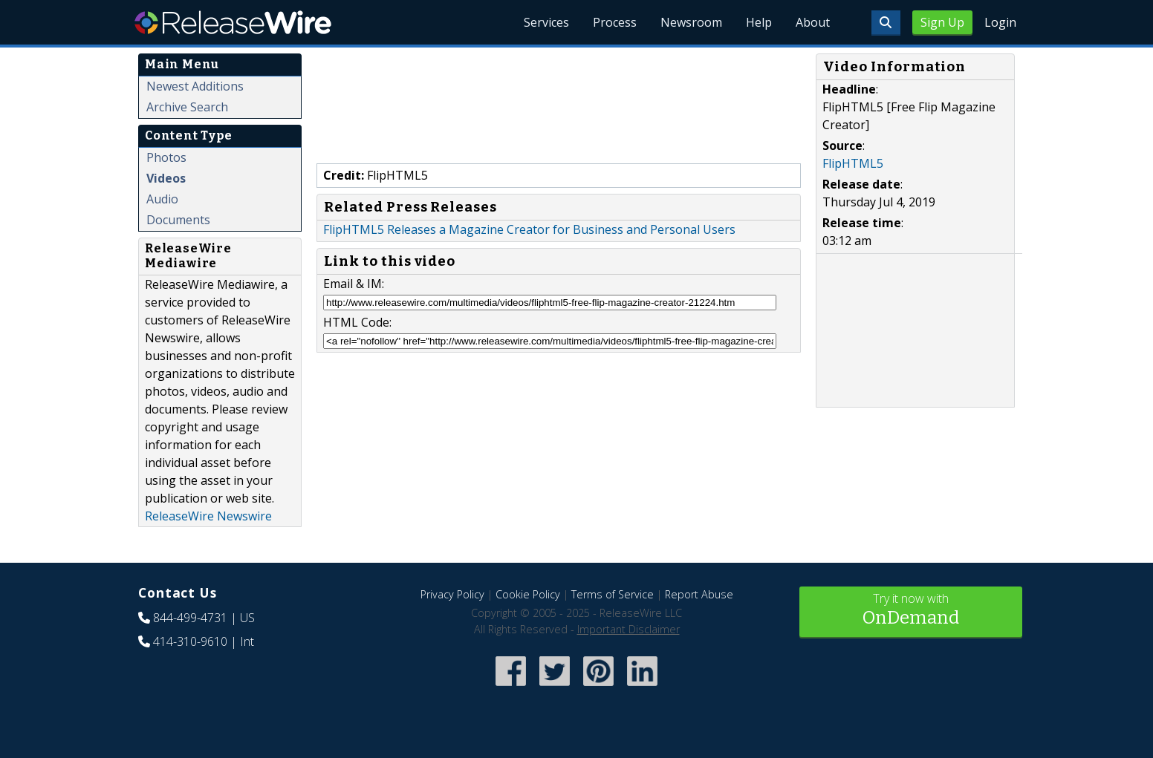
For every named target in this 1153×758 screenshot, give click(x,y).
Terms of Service (612, 594)
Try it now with (910, 610)
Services (546, 22)
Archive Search (187, 107)
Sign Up (942, 22)
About (813, 22)
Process (615, 22)
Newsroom (691, 22)
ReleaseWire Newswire (208, 516)
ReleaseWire (233, 22)
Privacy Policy (452, 594)
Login (1000, 22)
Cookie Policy (528, 594)
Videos (166, 178)
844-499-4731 (190, 618)
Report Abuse (699, 594)
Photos (166, 157)
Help (759, 22)
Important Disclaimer (628, 629)
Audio (162, 199)
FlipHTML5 (852, 163)
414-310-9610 (190, 641)
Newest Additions (195, 86)
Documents (178, 220)
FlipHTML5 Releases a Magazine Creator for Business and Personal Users (529, 229)
